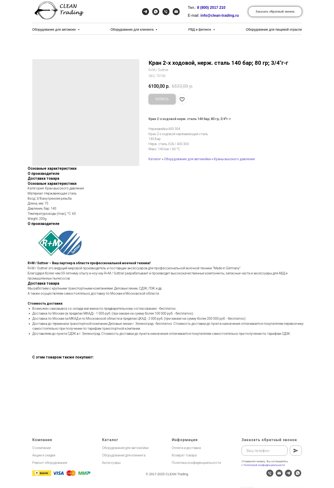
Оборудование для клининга (124, 455)
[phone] (269, 475)
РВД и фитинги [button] (200, 29)
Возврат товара (184, 455)
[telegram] (288, 475)
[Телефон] (165, 11)
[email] (279, 475)
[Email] (176, 11)
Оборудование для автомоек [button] (54, 29)
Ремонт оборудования (49, 463)
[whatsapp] (297, 475)
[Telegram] (145, 11)
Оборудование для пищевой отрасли (274, 29)
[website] (260, 475)
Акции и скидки (43, 455)
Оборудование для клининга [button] (132, 29)
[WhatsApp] (155, 11)
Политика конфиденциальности (196, 463)
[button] (275, 12)
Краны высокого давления (234, 159)
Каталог (155, 159)
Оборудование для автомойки (187, 159)
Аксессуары (111, 463)
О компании (41, 448)
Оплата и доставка (186, 448)
